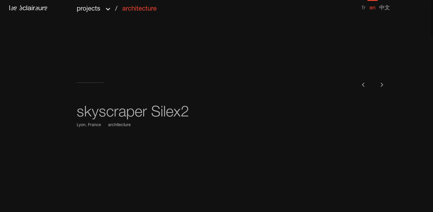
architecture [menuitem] (139, 9)
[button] (117, 7)
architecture (119, 125)
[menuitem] (363, 5)
